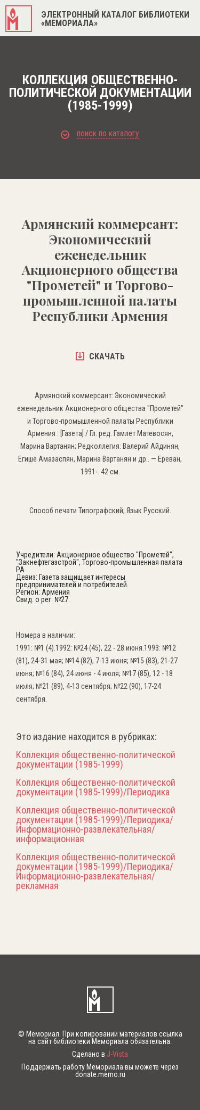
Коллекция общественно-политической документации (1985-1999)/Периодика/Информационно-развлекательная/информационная (95, 824)
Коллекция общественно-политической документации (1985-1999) (95, 759)
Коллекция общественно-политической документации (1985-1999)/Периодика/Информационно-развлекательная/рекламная (95, 871)
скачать (100, 356)
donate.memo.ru (100, 1074)
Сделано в (100, 1054)
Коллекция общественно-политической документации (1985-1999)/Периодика (95, 787)
